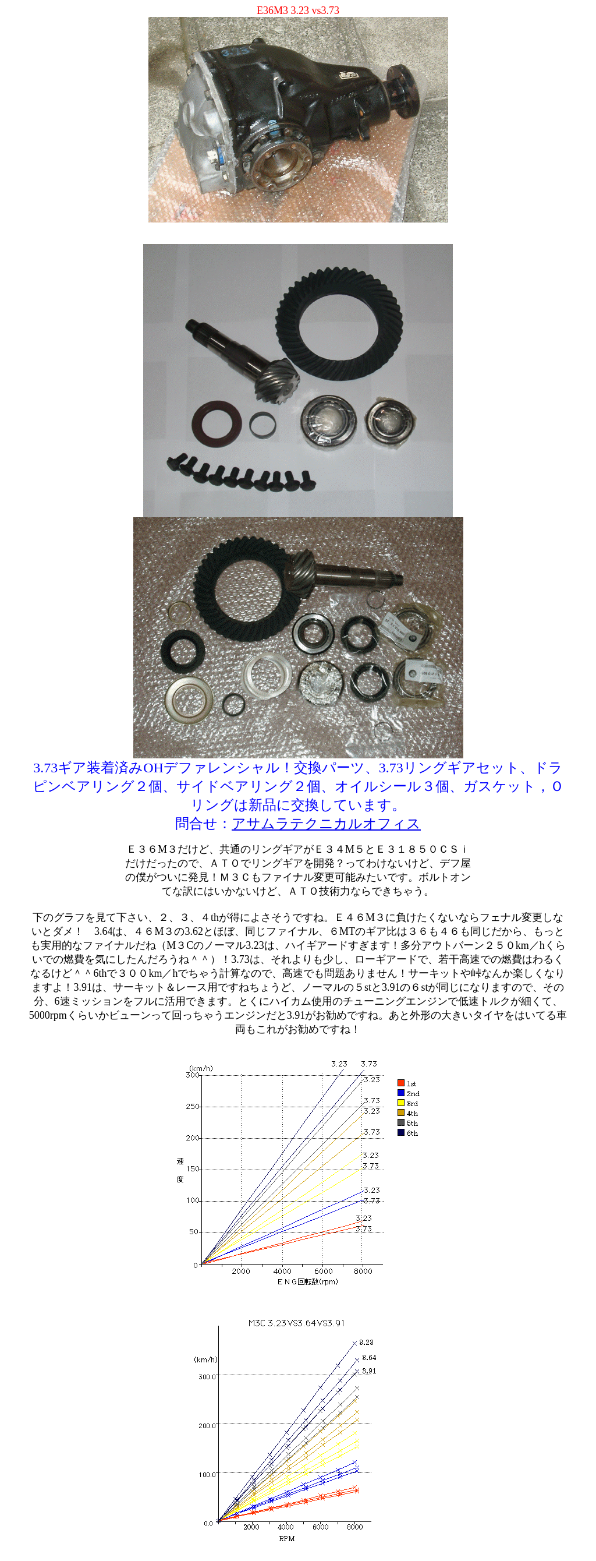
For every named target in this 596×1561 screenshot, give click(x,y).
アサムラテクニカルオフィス (326, 823)
